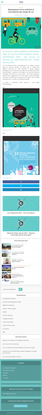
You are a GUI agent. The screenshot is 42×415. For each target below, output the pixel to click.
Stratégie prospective (8, 318)
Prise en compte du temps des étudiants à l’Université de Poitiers (19, 347)
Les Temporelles (15, 251)
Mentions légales (23, 413)
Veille (29, 266)
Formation (5, 373)
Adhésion (5, 375)
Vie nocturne (6, 329)
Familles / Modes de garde (9, 308)
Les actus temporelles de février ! (18, 268)
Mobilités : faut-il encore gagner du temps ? (18, 261)
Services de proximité (8, 322)
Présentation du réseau (8, 370)
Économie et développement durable (12, 302)
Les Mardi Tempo (16, 244)
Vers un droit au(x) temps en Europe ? (12, 356)
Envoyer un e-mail (21, 406)
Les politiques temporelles (9, 368)
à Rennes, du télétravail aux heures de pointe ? (17, 282)
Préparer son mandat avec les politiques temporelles (16, 340)
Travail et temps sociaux (21, 266)
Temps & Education (8, 315)
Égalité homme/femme (8, 305)
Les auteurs (6, 378)
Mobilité (21, 7)
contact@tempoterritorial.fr (9, 393)
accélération (14, 258)
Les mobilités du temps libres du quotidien (17, 246)
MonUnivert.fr (31, 413)
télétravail (17, 280)
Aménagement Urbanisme (9, 298)
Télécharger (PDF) (7, 130)
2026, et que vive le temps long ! (11, 344)
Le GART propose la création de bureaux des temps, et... (18, 276)
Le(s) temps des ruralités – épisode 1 (18, 253)
